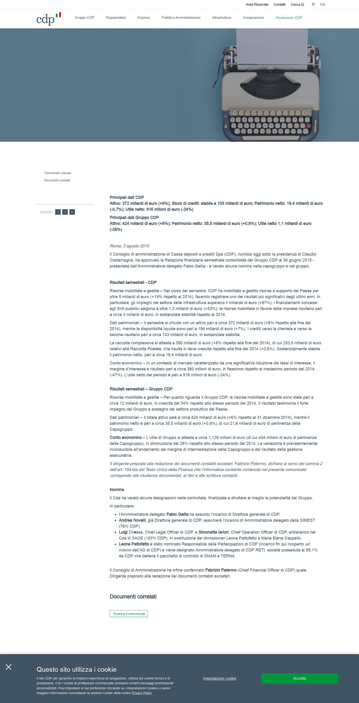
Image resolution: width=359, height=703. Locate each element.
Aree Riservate (257, 4)
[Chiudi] (8, 667)
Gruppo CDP (84, 17)
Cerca (297, 4)
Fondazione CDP (288, 18)
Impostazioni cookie (219, 678)
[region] (179, 678)
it (313, 4)
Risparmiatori (116, 17)
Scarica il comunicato (129, 614)
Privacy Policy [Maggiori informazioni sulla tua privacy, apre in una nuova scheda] (142, 693)
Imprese (144, 17)
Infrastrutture (221, 17)
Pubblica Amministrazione (181, 17)
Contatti (279, 4)
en (322, 4)
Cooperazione (253, 17)
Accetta (300, 678)
